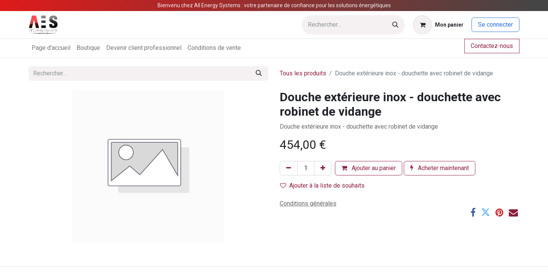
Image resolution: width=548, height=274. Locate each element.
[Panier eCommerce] (438, 25)
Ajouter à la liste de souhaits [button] (322, 185)
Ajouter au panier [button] (368, 168)
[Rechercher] (395, 25)
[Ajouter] (323, 168)
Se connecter (495, 24)
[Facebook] (473, 212)
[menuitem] (51, 48)
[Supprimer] (289, 168)
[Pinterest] (499, 212)
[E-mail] (513, 212)
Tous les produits (303, 73)
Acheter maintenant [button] (439, 168)
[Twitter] (485, 212)
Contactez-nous (492, 45)
